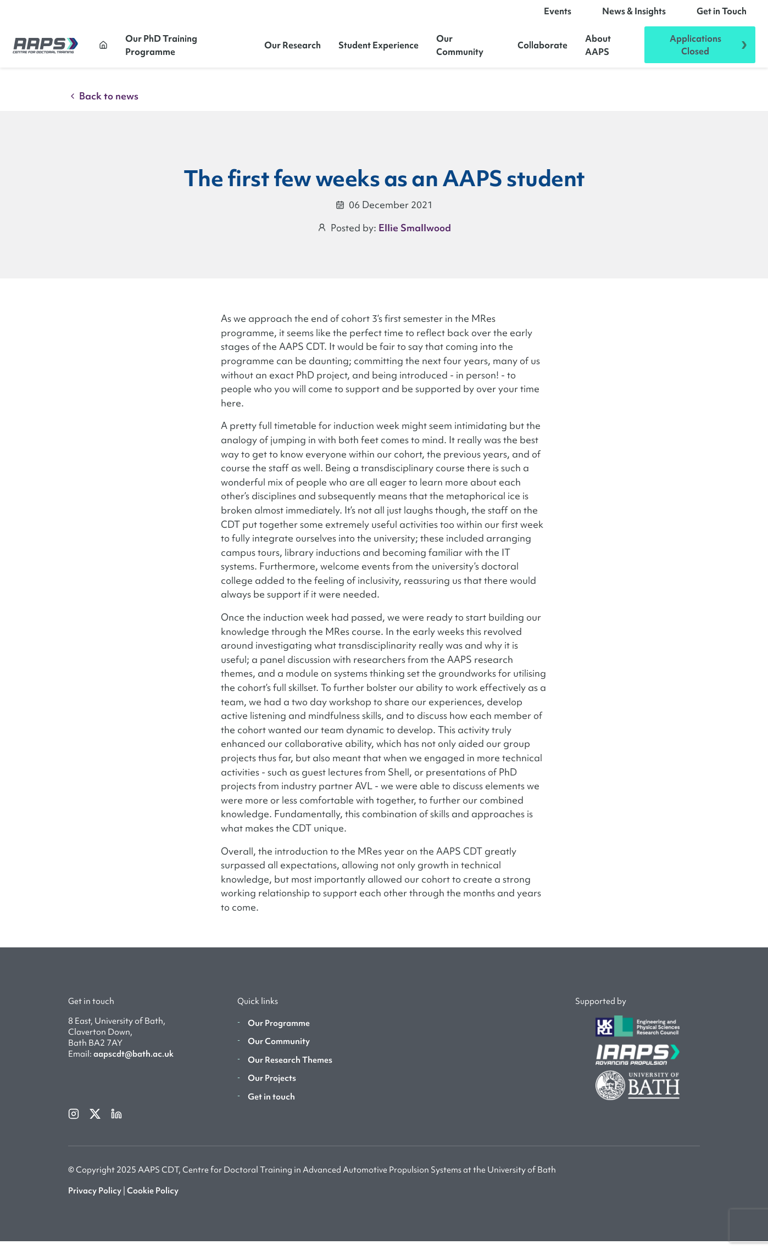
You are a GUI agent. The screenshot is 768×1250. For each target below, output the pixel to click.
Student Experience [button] (378, 49)
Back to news (103, 104)
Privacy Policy (94, 1199)
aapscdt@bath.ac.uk (133, 1062)
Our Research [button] (292, 49)
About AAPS (598, 49)
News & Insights (634, 15)
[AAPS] (45, 49)
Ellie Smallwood (415, 236)
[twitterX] (96, 1122)
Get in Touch (722, 15)
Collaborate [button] (542, 49)
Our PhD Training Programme (161, 49)
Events (557, 15)
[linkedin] (116, 1122)
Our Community (459, 49)
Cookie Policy (153, 1199)
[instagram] (74, 1122)
